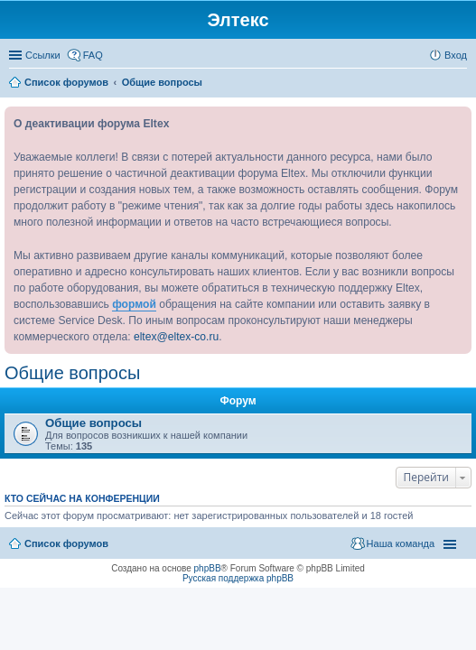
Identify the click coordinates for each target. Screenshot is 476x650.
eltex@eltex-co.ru (176, 336)
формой (134, 304)
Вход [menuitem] (455, 55)
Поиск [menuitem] (461, 84)
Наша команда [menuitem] (400, 543)
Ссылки (43, 55)
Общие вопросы (72, 373)
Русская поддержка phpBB (238, 578)
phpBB (207, 568)
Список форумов (66, 543)
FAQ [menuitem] (93, 55)
